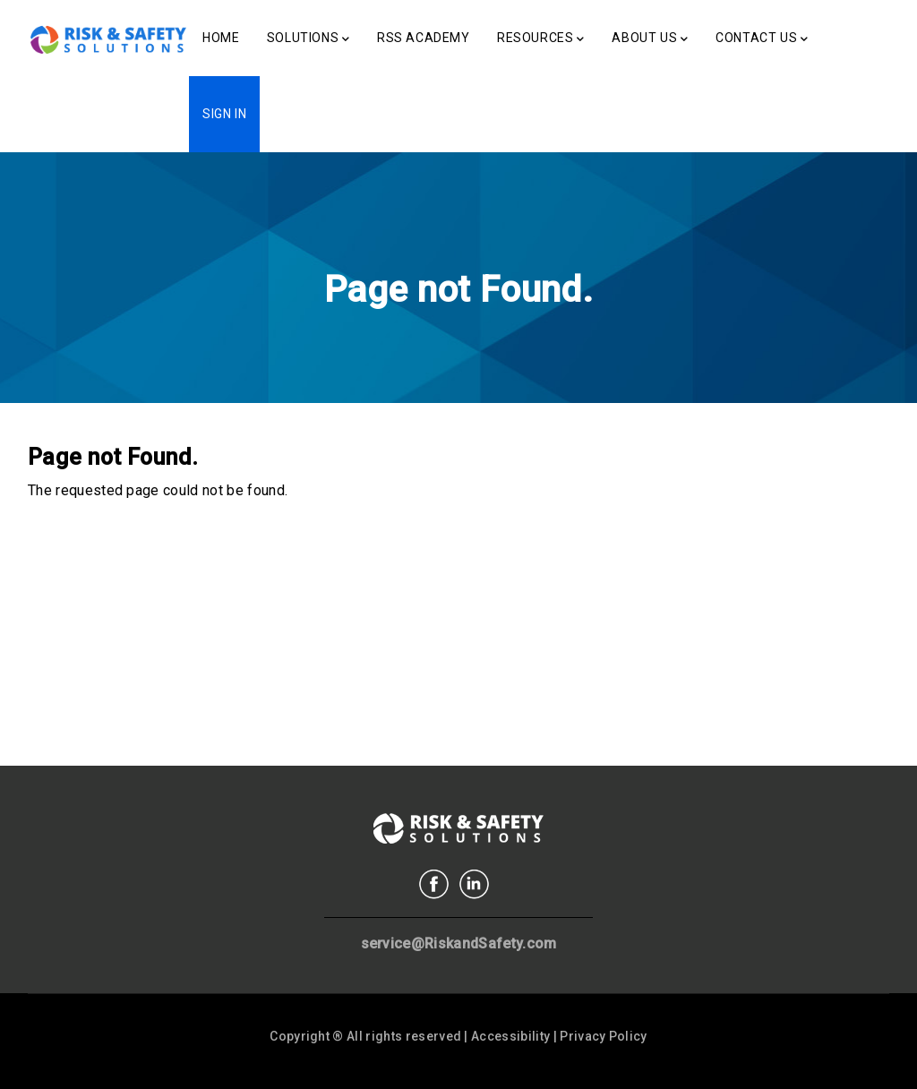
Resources (541, 39)
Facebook (434, 884)
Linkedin (474, 884)
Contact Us (762, 39)
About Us (650, 39)
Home (220, 37)
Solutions (308, 39)
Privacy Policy (603, 1036)
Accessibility (510, 1036)
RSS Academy (423, 37)
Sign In (224, 114)
